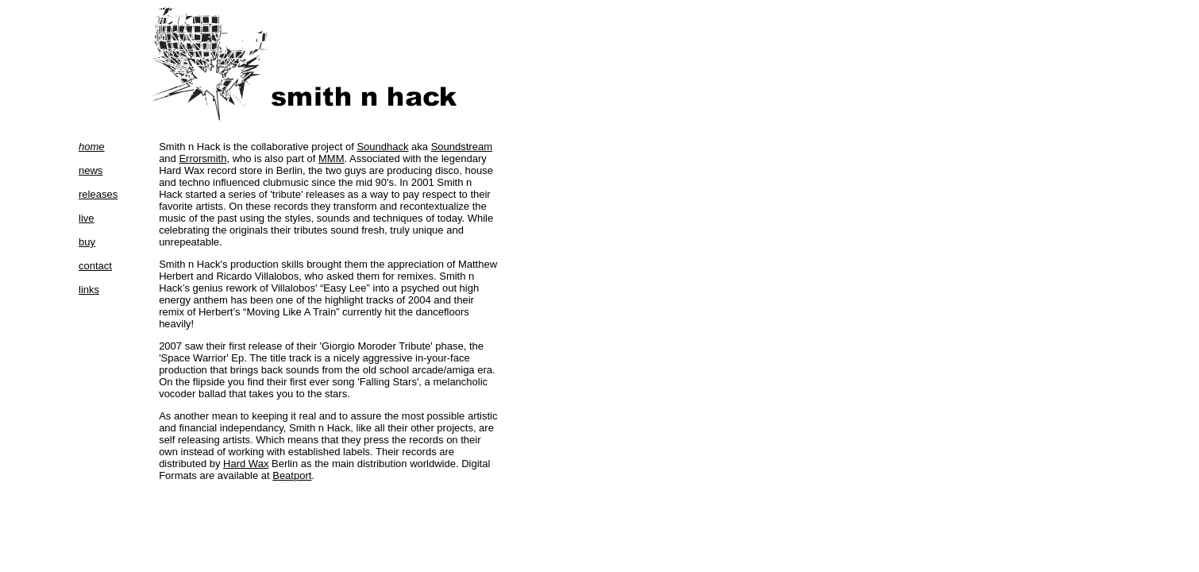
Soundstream (461, 147)
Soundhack (382, 147)
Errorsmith (202, 158)
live (86, 218)
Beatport (291, 475)
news (90, 170)
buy (87, 242)
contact (95, 266)
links (89, 290)
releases (98, 194)
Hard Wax (245, 464)
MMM (331, 158)
